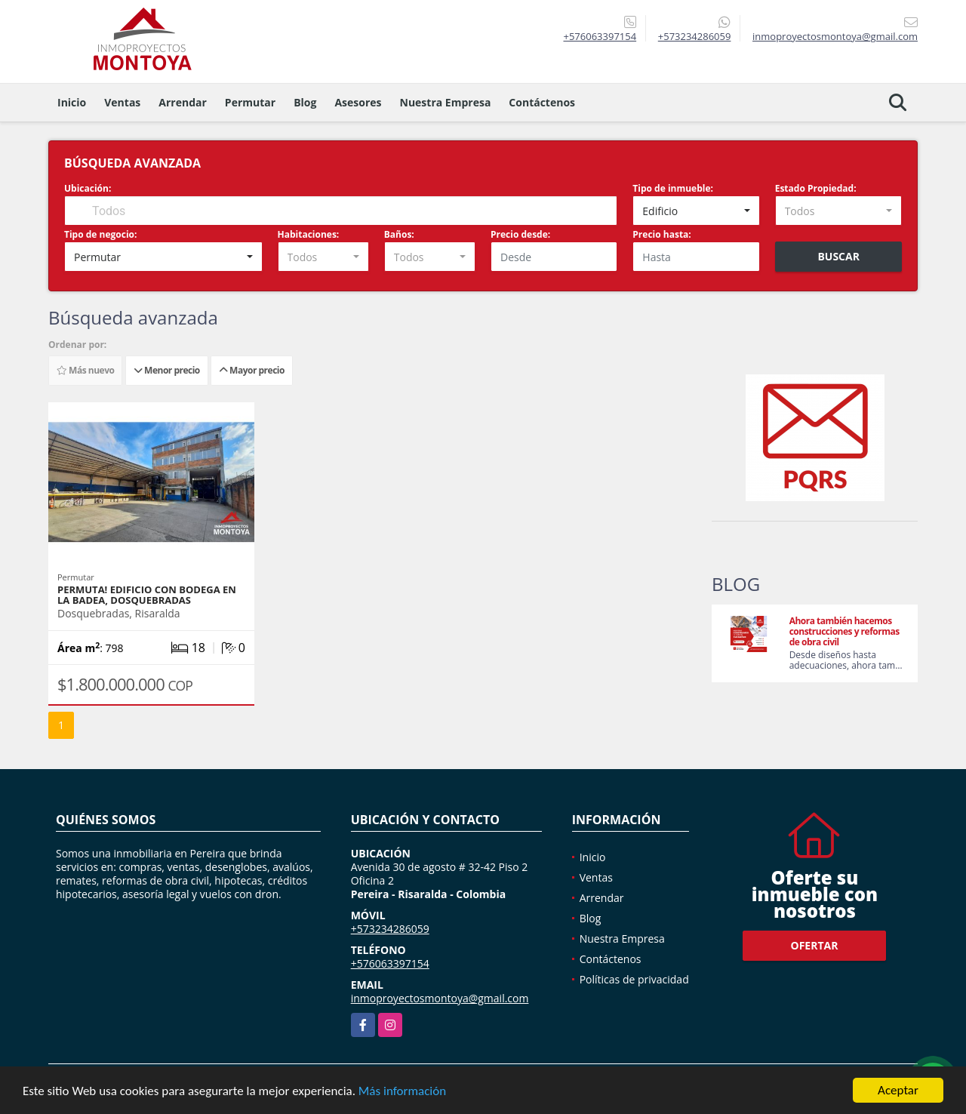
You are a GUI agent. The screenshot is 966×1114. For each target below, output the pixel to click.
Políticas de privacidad (634, 979)
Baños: (399, 234)
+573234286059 (694, 36)
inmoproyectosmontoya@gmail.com (440, 998)
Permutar (250, 102)
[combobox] (695, 210)
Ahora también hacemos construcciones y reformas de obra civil (844, 631)
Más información (402, 1092)
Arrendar (182, 102)
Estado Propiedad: (816, 188)
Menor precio (167, 370)
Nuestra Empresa (445, 102)
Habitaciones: (309, 234)
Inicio (71, 102)
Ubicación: (87, 188)
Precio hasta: (661, 234)
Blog (305, 102)
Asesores (357, 102)
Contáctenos (542, 102)
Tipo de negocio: (100, 234)
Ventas (122, 102)
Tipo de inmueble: (672, 188)
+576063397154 (599, 36)
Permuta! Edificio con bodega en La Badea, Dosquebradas (146, 594)
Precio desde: (520, 234)
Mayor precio (252, 370)
